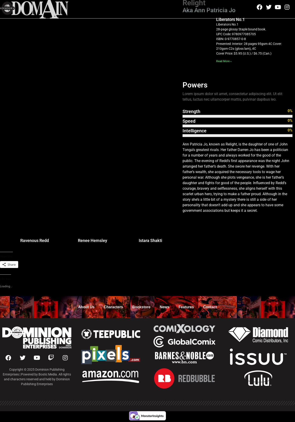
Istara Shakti (150, 240)
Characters (113, 307)
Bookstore (141, 307)
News (164, 307)
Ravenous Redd (34, 240)
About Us (86, 307)
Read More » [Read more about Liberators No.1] (224, 61)
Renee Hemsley (92, 240)
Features (186, 307)
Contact (210, 307)
